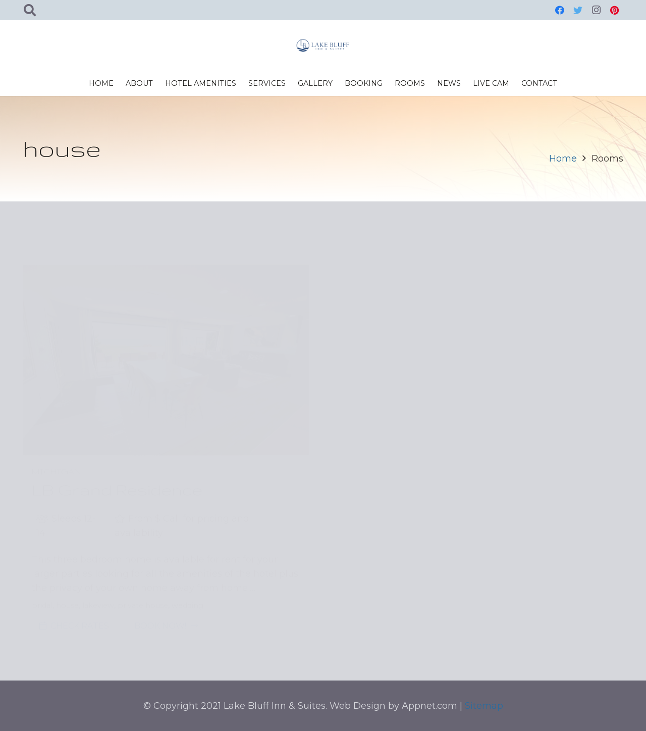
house (67, 578)
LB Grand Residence (117, 463)
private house (143, 578)
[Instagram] (596, 10)
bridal (42, 578)
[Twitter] (578, 10)
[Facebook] (560, 10)
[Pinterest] (614, 10)
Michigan (56, 444)
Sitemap (484, 705)
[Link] (323, 45)
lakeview (98, 578)
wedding (187, 578)
